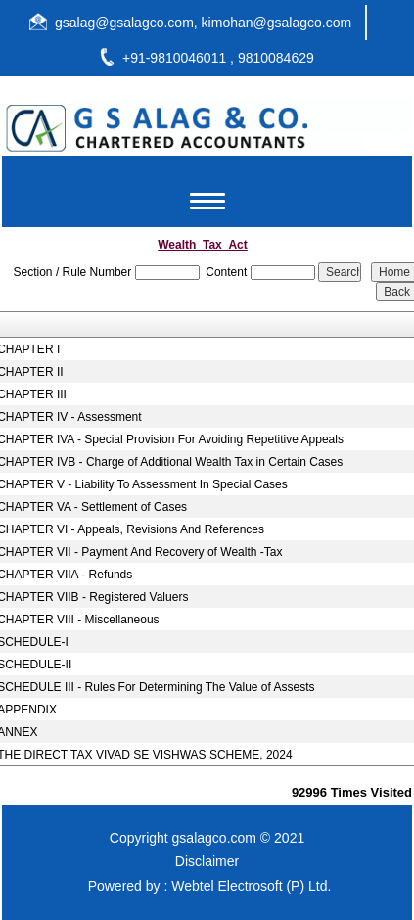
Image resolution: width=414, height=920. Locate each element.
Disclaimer (207, 861)
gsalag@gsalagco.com (124, 22)
